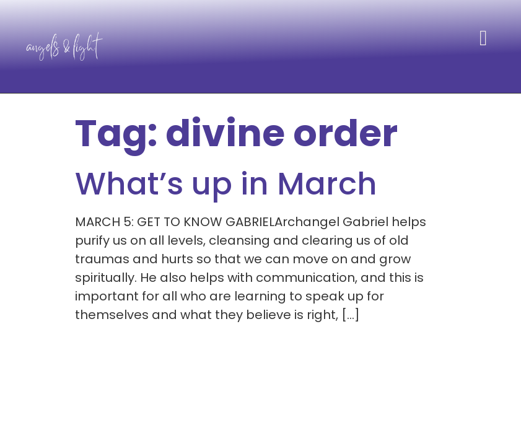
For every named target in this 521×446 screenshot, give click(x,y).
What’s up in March (226, 184)
